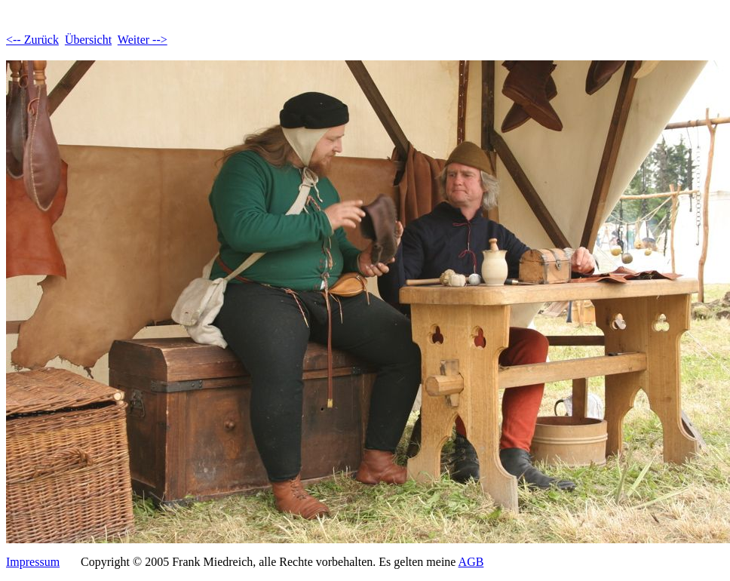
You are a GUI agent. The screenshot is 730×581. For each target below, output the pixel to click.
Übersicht (88, 39)
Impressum (33, 561)
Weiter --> (142, 39)
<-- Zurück (32, 39)
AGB (471, 561)
